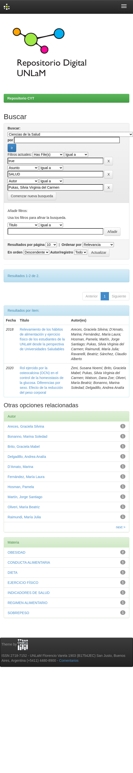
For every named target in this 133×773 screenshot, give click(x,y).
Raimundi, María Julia (24, 517)
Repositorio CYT (20, 98)
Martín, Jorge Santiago (25, 497)
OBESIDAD (16, 552)
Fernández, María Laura (26, 477)
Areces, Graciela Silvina (26, 426)
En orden (15, 252)
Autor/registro (61, 252)
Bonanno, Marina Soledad (27, 436)
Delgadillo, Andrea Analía (27, 457)
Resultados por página (26, 245)
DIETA (12, 573)
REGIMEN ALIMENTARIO (27, 603)
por (10, 140)
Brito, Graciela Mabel (24, 447)
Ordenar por (71, 245)
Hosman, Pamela (21, 487)
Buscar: (14, 128)
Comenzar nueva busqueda (32, 196)
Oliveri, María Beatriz (24, 507)
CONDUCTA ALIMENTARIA (29, 562)
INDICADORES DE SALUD (29, 593)
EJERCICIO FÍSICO (23, 583)
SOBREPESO (18, 613)
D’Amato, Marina (20, 467)
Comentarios (69, 660)
